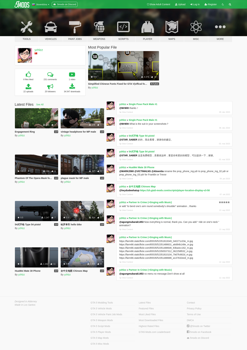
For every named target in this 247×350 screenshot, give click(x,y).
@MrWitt (124, 108)
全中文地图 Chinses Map (142, 186)
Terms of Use (194, 314)
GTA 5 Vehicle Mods (101, 308)
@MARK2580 (126, 171)
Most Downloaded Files (151, 320)
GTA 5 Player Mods (101, 332)
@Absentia (157, 171)
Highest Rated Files (149, 326)
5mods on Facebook (199, 332)
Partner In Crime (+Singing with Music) (150, 202)
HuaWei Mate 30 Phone (141, 167)
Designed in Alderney (26, 301)
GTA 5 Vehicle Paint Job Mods (106, 314)
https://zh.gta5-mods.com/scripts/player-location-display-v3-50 (175, 190)
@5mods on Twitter (198, 326)
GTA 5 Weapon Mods (102, 320)
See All (40, 104)
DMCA (190, 320)
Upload (180, 4)
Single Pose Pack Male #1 (143, 104)
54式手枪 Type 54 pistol (142, 135)
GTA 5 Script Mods (100, 326)
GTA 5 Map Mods (100, 338)
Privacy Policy (194, 308)
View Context (126, 112)
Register (211, 4)
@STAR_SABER (128, 139)
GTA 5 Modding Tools (102, 302)
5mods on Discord (198, 338)
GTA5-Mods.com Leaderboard (154, 332)
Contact (191, 302)
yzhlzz (39, 50)
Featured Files (146, 308)
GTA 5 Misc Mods (100, 343)
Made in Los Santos (25, 304)
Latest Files (145, 302)
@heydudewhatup (129, 190)
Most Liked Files (147, 314)
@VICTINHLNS (142, 171)
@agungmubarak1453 (131, 222)
